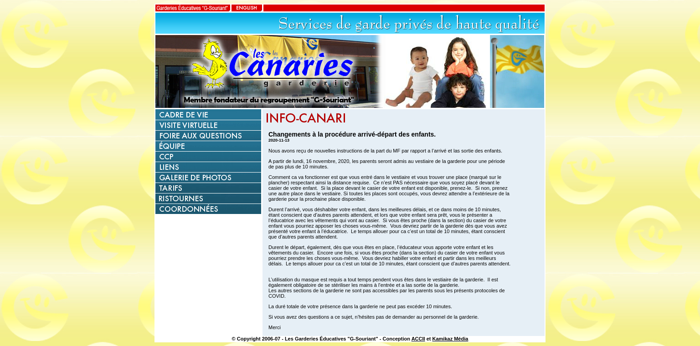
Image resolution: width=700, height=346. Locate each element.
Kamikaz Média (450, 338)
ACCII (418, 338)
